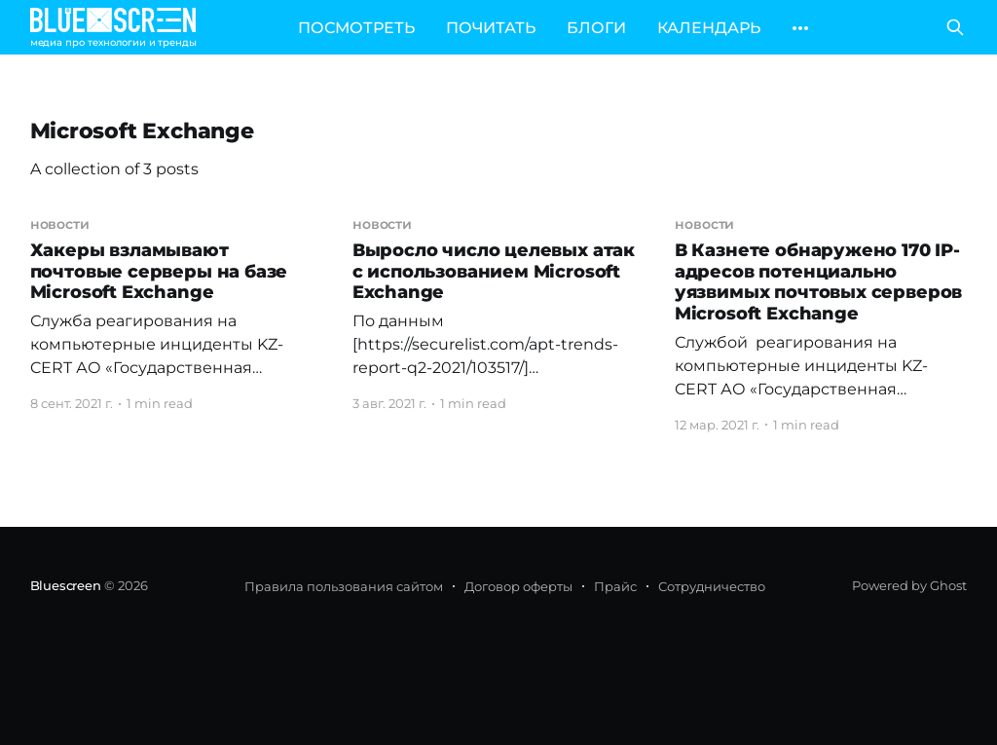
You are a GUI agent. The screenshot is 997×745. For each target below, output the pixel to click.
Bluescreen (65, 585)
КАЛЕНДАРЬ (708, 28)
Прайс (615, 586)
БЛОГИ (596, 28)
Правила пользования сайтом (343, 586)
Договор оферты (518, 586)
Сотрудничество (711, 586)
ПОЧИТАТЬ (490, 28)
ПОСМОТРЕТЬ (356, 28)
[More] (800, 28)
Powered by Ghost (909, 585)
